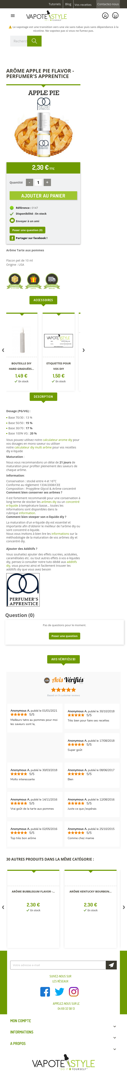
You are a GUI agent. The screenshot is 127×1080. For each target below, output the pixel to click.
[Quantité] (38, 182)
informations (61, 534)
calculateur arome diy (57, 440)
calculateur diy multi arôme (33, 447)
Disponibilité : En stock (31, 213)
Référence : (23, 208)
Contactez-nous (108, 4)
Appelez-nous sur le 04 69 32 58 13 (66, 1006)
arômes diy (48, 502)
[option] (23, 353)
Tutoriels (55, 4)
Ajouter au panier (43, 196)
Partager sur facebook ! (31, 238)
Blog (68, 4)
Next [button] (83, 351)
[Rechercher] (26, 41)
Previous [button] (3, 351)
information (27, 513)
